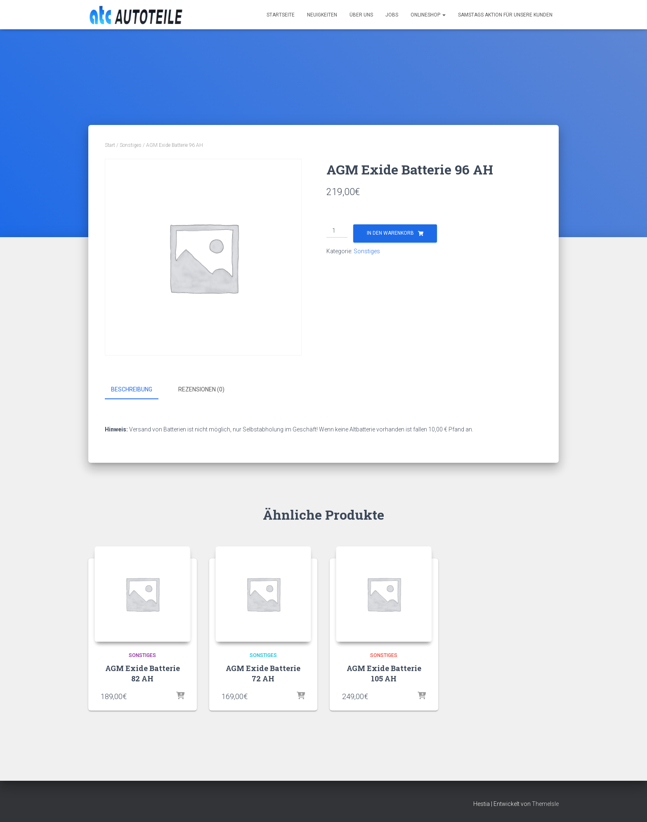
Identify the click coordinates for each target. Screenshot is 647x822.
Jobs (391, 15)
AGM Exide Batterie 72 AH (263, 673)
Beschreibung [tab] (131, 389)
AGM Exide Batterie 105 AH (384, 673)
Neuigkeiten (322, 15)
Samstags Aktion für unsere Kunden (505, 15)
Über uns (361, 15)
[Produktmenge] (336, 231)
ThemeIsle (545, 803)
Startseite (281, 15)
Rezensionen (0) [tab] (201, 389)
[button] (444, 15)
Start (110, 145)
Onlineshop (428, 15)
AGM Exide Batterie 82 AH (142, 673)
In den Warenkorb (390, 233)
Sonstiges (131, 145)
